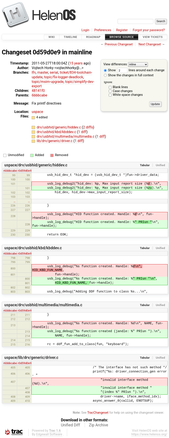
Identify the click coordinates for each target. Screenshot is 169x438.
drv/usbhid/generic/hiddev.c (59, 127)
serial (54, 72)
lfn (34, 72)
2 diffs (88, 127)
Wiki (51, 37)
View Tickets (153, 37)
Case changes (122, 91)
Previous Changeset (119, 44)
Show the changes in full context (129, 75)
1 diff (82, 132)
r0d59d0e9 (24, 170)
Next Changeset (149, 44)
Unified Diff (70, 425)
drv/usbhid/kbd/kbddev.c (57, 132)
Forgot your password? (149, 30)
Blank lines (120, 87)
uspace (37, 112)
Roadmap (93, 37)
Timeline (70, 37)
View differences (115, 64)
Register (122, 30)
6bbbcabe (39, 95)
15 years (76, 63)
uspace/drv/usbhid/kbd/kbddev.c (33, 248)
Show (110, 70)
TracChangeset (97, 413)
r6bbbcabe (10, 170)
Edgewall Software (49, 434)
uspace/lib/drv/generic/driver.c (31, 357)
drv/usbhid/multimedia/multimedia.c (66, 136)
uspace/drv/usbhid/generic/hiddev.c (35, 165)
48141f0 (38, 91)
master (42, 72)
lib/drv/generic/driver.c (55, 141)
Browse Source (122, 37)
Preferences (102, 30)
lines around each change (141, 70)
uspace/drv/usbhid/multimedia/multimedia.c (43, 305)
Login (85, 30)
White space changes (128, 95)
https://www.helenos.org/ (149, 434)
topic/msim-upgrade (48, 82)
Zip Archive (98, 425)
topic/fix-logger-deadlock (63, 77)
